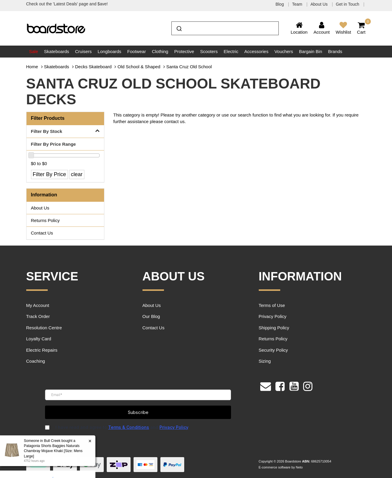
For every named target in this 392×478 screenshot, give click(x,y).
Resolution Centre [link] (44, 327)
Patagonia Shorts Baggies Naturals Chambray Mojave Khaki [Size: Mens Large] (53, 451)
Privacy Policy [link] (272, 316)
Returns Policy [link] (45, 220)
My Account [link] (37, 305)
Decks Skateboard (93, 66)
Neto (299, 467)
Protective (184, 51)
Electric (231, 51)
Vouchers (283, 51)
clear (77, 174)
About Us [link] (40, 207)
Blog (280, 4)
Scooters (209, 51)
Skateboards (56, 51)
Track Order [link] (38, 316)
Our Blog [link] (151, 316)
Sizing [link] (265, 361)
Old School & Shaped (138, 66)
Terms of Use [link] (272, 305)
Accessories (256, 51)
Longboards (109, 51)
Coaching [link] (35, 361)
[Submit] (179, 27)
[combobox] (225, 28)
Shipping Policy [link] (274, 327)
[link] (280, 385)
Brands (335, 51)
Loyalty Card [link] (38, 338)
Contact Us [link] (42, 232)
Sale (33, 51)
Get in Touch (348, 4)
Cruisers (83, 51)
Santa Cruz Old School (189, 66)
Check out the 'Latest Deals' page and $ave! (67, 3)
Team (297, 4)
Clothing (160, 51)
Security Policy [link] (273, 350)
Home (32, 66)
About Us (319, 4)
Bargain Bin (310, 51)
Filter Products (48, 118)
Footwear (136, 51)
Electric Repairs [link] (42, 350)
